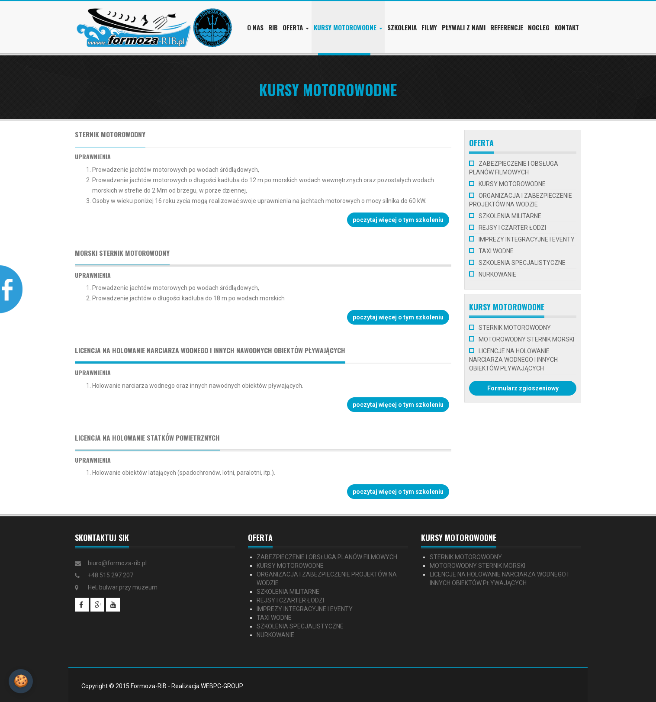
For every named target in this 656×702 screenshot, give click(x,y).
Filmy (429, 27)
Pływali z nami (464, 27)
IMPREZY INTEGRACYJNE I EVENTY (527, 239)
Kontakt (566, 27)
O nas (255, 27)
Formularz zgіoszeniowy (523, 388)
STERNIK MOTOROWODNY (515, 327)
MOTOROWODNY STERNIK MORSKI (526, 339)
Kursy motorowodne (348, 27)
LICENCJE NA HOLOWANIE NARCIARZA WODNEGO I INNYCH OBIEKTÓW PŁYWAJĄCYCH (513, 360)
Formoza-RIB (149, 686)
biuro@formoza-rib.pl (117, 563)
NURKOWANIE (497, 274)
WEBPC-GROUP (222, 686)
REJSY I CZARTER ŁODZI (512, 227)
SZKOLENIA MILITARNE (510, 216)
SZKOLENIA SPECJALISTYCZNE (522, 262)
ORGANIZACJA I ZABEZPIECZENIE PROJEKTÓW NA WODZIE (520, 200)
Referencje (506, 27)
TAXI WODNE (496, 251)
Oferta (296, 27)
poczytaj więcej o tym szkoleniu (398, 219)
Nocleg (539, 27)
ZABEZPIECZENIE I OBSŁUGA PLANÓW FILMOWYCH (513, 168)
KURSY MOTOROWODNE (512, 183)
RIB (273, 27)
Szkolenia (402, 27)
